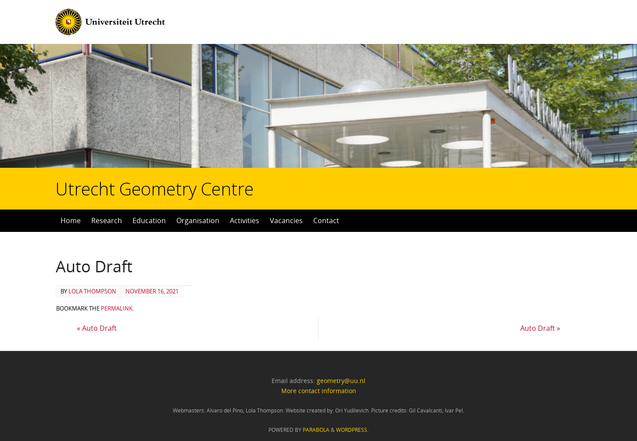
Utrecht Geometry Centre (110, 161)
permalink (116, 308)
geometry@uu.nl (341, 380)
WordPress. (352, 430)
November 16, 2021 (152, 291)
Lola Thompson (92, 291)
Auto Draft (97, 328)
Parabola (316, 430)
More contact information (318, 391)
